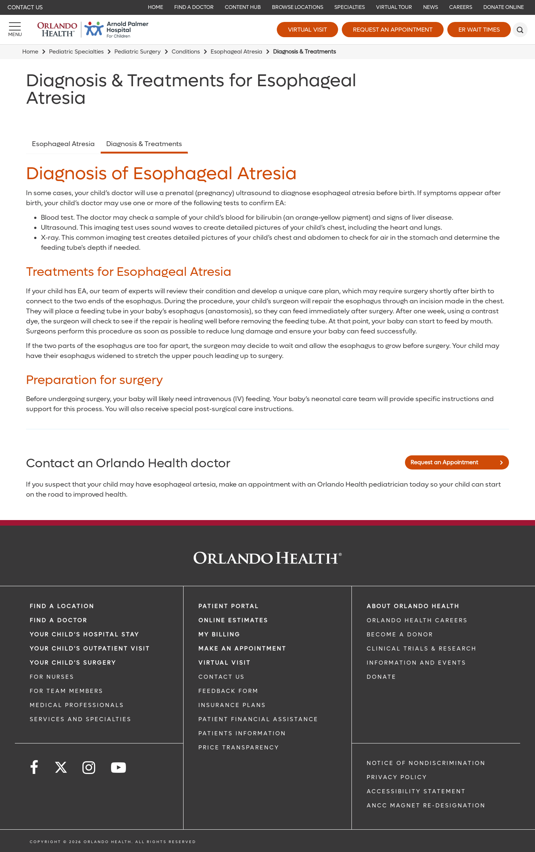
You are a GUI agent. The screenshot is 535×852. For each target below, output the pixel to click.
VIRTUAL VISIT (224, 663)
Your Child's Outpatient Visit (90, 648)
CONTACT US (221, 677)
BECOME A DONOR (400, 634)
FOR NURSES (52, 677)
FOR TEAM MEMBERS (66, 691)
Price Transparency (238, 747)
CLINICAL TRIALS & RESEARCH (422, 648)
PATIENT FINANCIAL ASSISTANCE (258, 719)
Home (30, 51)
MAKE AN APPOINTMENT (242, 648)
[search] (520, 29)
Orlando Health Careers (417, 620)
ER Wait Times (479, 29)
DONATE (381, 677)
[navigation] (267, 7)
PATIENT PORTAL (228, 606)
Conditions (186, 51)
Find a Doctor (58, 620)
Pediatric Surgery (137, 51)
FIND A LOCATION (62, 606)
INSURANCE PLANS (232, 705)
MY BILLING (219, 634)
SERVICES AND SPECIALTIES (81, 719)
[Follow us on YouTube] (119, 768)
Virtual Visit (307, 29)
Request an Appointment (392, 29)
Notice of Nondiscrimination (426, 763)
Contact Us (25, 7)
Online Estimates (233, 620)
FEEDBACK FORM (228, 691)
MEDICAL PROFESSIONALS (77, 705)
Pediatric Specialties (76, 51)
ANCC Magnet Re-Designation (426, 805)
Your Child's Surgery (73, 663)
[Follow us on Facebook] (34, 768)
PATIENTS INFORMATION (242, 733)
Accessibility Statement (416, 791)
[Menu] (14, 29)
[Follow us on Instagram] (89, 768)
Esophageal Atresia (236, 51)
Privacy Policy (397, 777)
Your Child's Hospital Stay (84, 634)
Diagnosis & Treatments (144, 144)
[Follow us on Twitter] (61, 765)
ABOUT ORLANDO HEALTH (413, 606)
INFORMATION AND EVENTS (416, 663)
